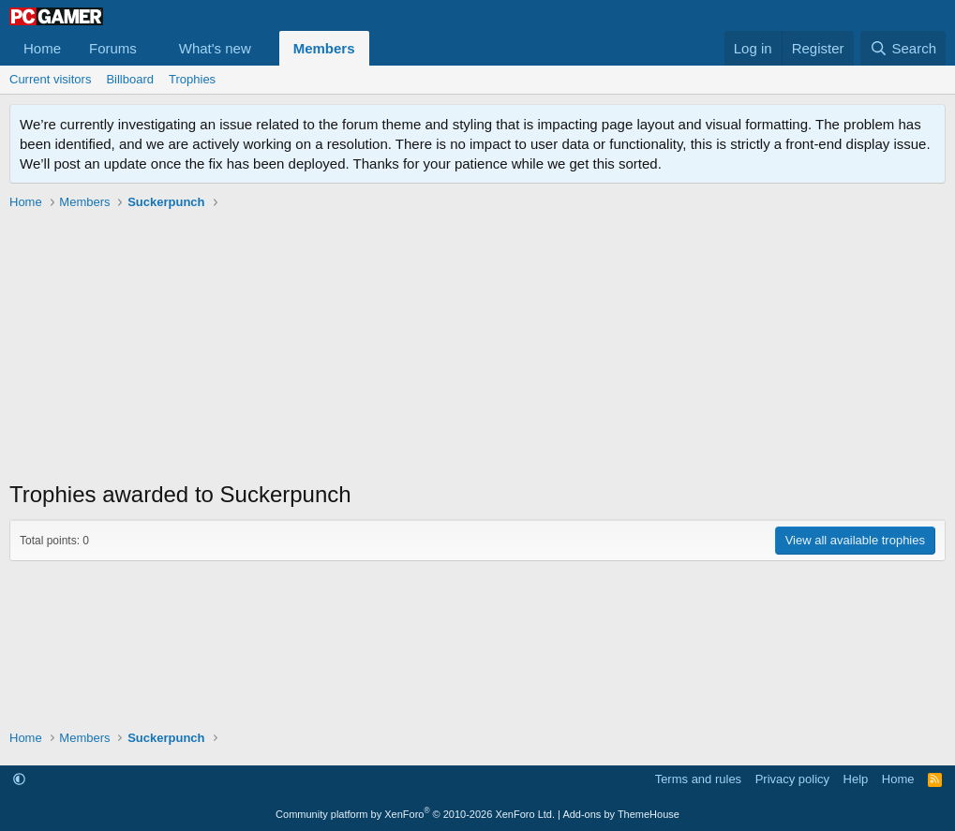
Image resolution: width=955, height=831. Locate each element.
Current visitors (50, 79)
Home (42, 48)
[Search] (903, 48)
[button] (152, 48)
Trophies (192, 79)
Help (856, 779)
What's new (215, 48)
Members (324, 48)
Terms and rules (698, 779)
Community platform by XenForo (415, 814)
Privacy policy (792, 779)
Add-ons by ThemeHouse (620, 814)
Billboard (130, 79)
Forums (113, 48)
